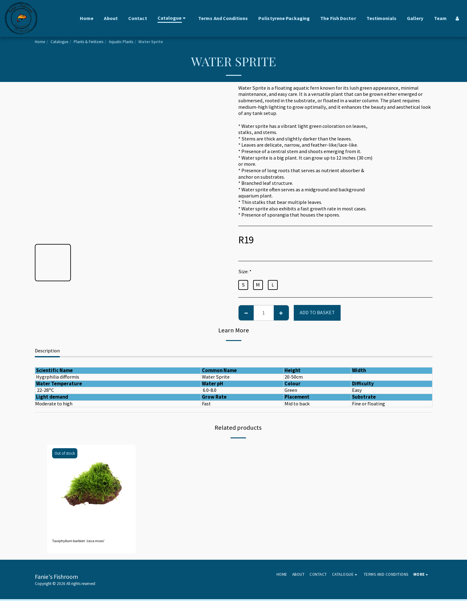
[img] (91, 489)
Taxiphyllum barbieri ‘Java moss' (87, 541)
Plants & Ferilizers (88, 41)
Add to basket (317, 312)
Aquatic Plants (121, 41)
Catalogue (59, 41)
